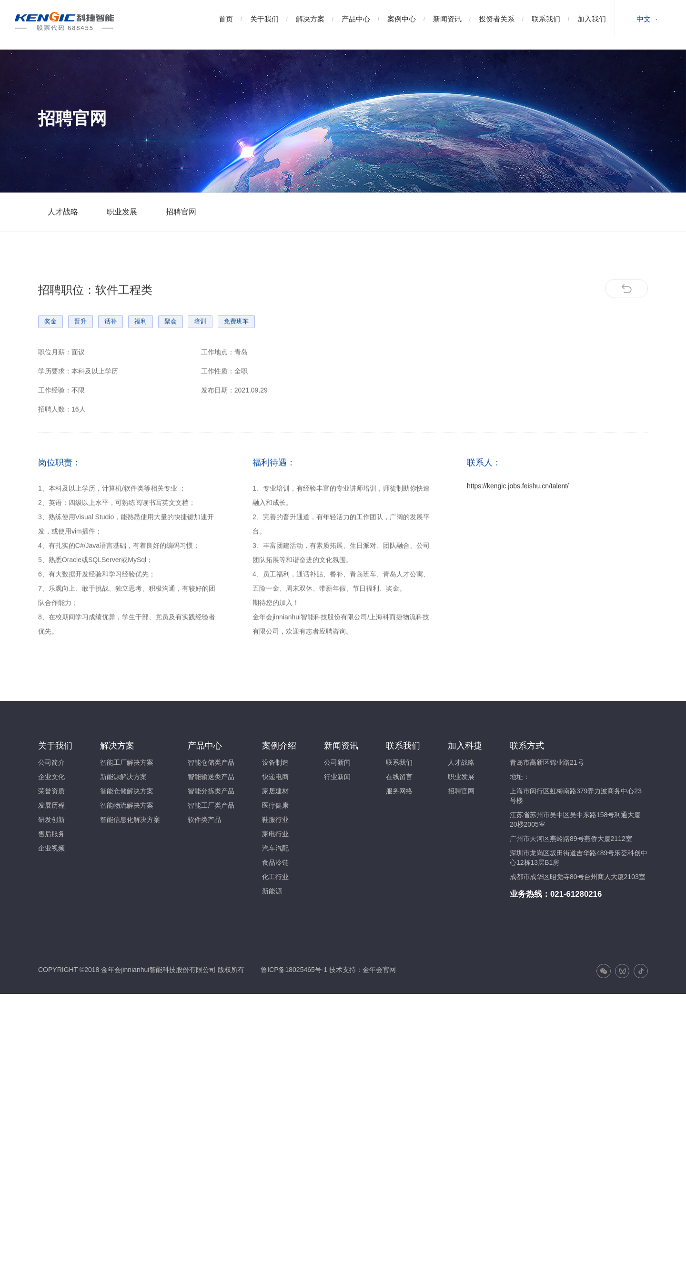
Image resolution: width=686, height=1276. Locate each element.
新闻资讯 (447, 19)
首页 (226, 19)
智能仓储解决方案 (126, 791)
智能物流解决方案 (126, 805)
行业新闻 (337, 776)
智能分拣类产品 (211, 791)
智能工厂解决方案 (126, 762)
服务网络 (399, 791)
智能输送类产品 (211, 776)
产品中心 (356, 19)
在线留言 (399, 776)
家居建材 (275, 791)
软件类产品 (204, 819)
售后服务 (51, 834)
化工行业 (275, 877)
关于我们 (264, 19)
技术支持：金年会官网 (362, 969)
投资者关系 (496, 19)
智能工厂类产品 (211, 805)
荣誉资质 (51, 791)
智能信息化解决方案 (130, 819)
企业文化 (51, 776)
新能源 (272, 891)
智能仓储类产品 (211, 762)
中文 (643, 19)
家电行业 (275, 834)
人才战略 (63, 212)
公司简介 (51, 762)
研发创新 (51, 819)
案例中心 (401, 19)
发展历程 (51, 805)
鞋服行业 (275, 819)
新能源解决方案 (123, 776)
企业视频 (51, 848)
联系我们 (546, 19)
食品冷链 (275, 862)
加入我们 (591, 19)
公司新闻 (337, 762)
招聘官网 (181, 212)
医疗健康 (275, 805)
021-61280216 (576, 894)
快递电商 (275, 776)
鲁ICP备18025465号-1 (294, 969)
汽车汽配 (275, 848)
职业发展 (122, 212)
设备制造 (275, 762)
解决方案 (310, 19)
